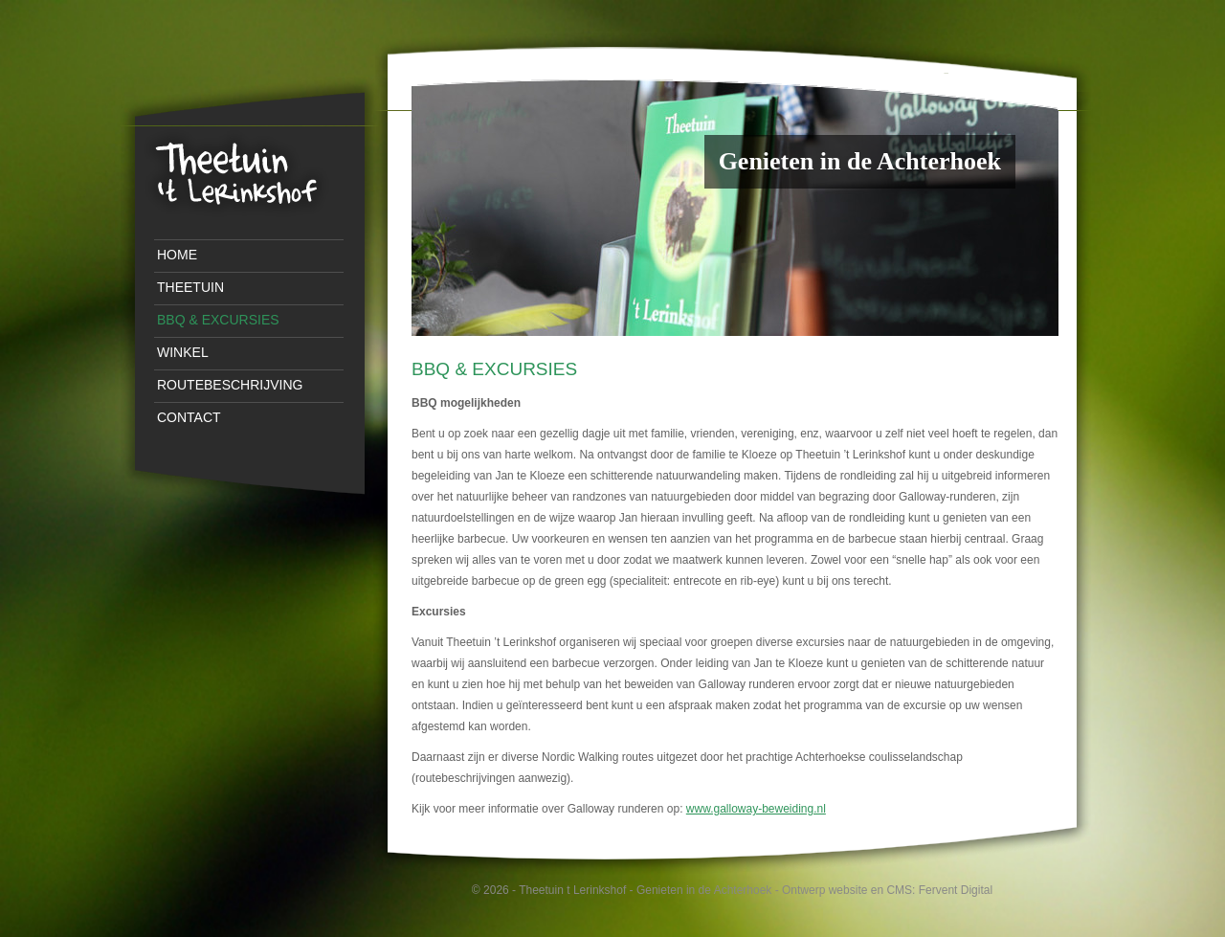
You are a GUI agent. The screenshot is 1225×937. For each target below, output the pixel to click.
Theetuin (190, 287)
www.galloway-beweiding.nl (756, 808)
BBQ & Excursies (218, 319)
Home (177, 254)
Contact (189, 417)
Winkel (183, 352)
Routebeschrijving (229, 384)
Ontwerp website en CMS (847, 890)
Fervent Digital (955, 890)
